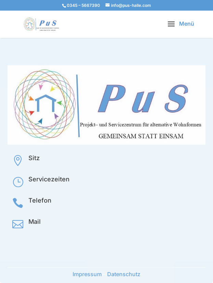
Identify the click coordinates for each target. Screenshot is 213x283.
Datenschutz (123, 274)
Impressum (87, 274)
